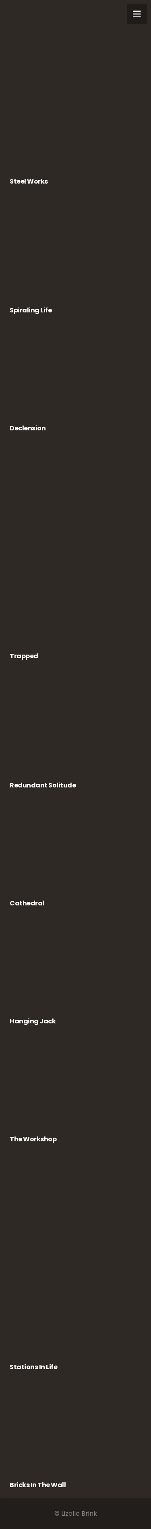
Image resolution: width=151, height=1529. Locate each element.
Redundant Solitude (43, 785)
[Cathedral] (75, 852)
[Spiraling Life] (75, 254)
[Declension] (75, 377)
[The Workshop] (75, 1088)
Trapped (24, 656)
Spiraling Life (31, 310)
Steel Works (29, 181)
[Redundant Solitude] (75, 728)
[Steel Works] (75, 92)
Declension (28, 428)
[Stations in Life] (75, 1261)
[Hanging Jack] (75, 970)
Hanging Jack (33, 1021)
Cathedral (27, 903)
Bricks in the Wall (38, 1485)
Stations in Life (33, 1367)
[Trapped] (75, 550)
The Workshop (33, 1139)
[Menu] (137, 14)
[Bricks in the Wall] (75, 1434)
